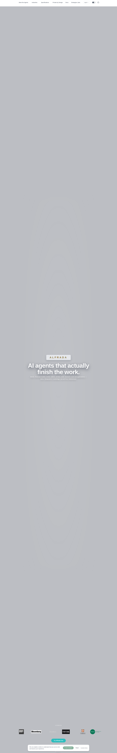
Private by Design (58, 2)
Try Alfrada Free (58, 740)
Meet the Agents (23, 2)
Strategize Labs (75, 2)
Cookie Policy (84, 747)
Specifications (45, 2)
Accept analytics (68, 747)
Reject (77, 747)
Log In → (86, 2)
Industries (34, 2)
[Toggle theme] (94, 2)
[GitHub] (98, 2)
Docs (67, 2)
